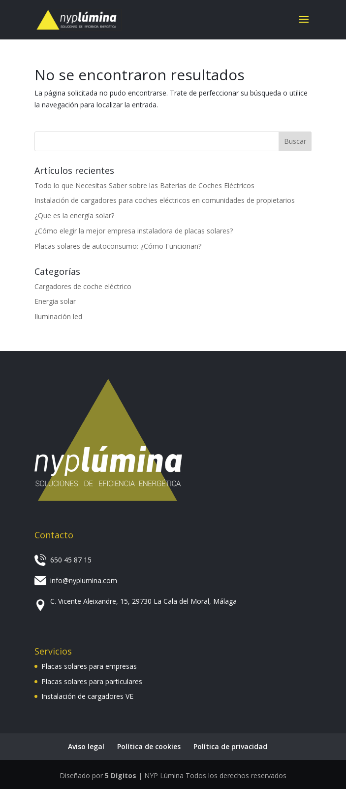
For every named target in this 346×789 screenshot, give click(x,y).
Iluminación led (58, 316)
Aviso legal (86, 746)
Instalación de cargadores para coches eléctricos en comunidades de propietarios (164, 200)
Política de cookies (149, 746)
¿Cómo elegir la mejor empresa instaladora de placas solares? (133, 230)
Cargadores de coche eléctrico (82, 286)
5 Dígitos (120, 775)
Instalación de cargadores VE (87, 696)
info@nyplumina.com (83, 580)
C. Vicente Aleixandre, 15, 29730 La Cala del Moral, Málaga (143, 601)
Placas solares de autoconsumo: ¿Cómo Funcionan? (117, 246)
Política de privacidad (230, 746)
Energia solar (55, 301)
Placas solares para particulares (91, 681)
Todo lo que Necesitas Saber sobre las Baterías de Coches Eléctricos (144, 185)
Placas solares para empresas (89, 666)
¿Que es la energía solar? (74, 215)
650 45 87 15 (71, 559)
